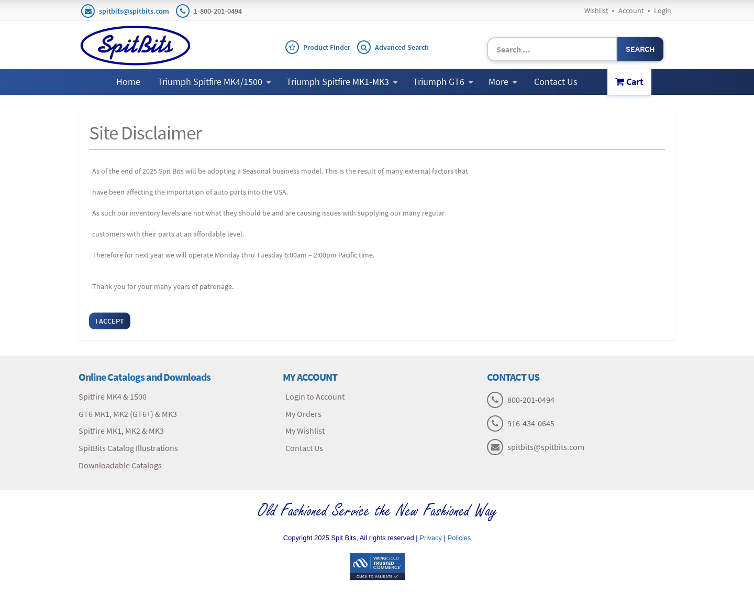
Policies (459, 538)
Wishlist (596, 10)
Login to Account (315, 396)
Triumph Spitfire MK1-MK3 (341, 82)
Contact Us (556, 82)
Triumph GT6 (443, 82)
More (503, 82)
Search (640, 49)
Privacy (430, 538)
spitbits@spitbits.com (134, 11)
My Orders (303, 414)
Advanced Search (402, 47)
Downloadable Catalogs (120, 465)
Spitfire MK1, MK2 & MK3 (121, 430)
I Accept (109, 321)
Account (631, 10)
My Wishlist (305, 430)
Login (662, 10)
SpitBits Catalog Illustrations (128, 448)
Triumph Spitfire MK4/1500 (214, 82)
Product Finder (326, 47)
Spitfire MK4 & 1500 (113, 396)
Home (128, 82)
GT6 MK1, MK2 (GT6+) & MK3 (128, 414)
